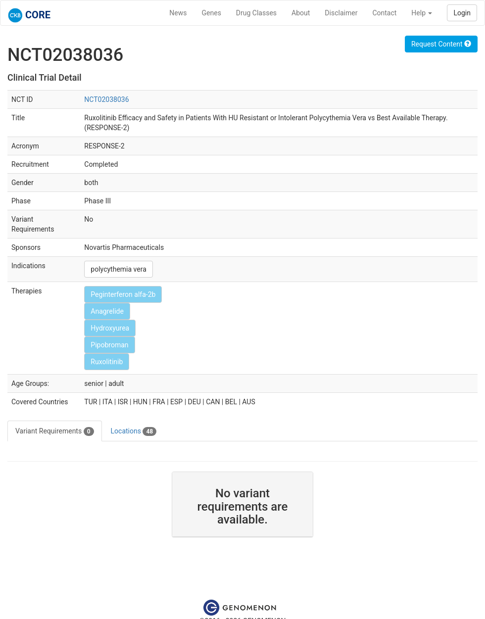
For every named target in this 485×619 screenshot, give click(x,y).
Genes (211, 13)
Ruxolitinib (107, 362)
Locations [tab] (134, 431)
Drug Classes (256, 13)
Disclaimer (341, 13)
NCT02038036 (106, 99)
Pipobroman (109, 345)
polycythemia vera (118, 269)
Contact (384, 13)
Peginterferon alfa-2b (123, 294)
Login (462, 13)
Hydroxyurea (110, 328)
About (300, 13)
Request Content (441, 44)
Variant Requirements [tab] (54, 431)
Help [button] (421, 13)
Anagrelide (107, 311)
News (178, 13)
